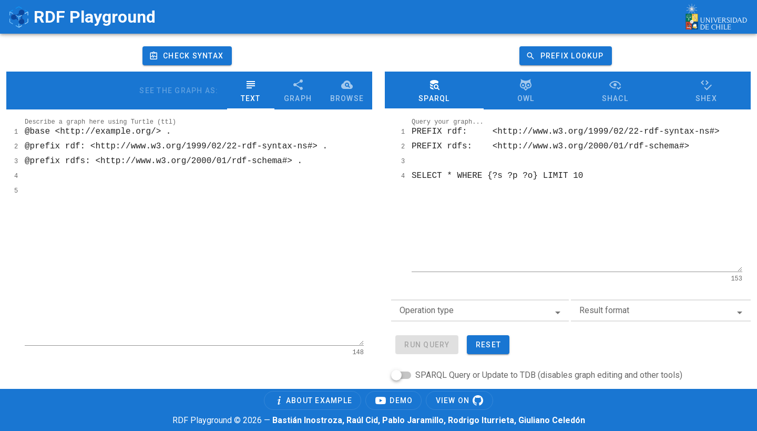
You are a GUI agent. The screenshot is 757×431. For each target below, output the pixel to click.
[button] (565, 55)
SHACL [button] (615, 90)
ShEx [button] (706, 90)
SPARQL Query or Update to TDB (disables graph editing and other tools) (548, 375)
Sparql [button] (434, 90)
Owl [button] (526, 90)
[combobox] (480, 310)
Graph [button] (298, 90)
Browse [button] (347, 90)
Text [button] (251, 90)
